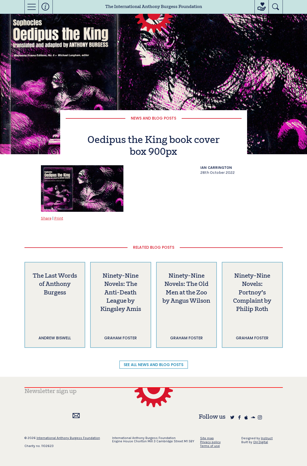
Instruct (267, 438)
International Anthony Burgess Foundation (68, 438)
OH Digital (260, 442)
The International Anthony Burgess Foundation (153, 7)
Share (46, 218)
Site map (207, 438)
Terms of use (210, 446)
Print (58, 218)
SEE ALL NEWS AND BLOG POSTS (153, 364)
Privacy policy (210, 442)
